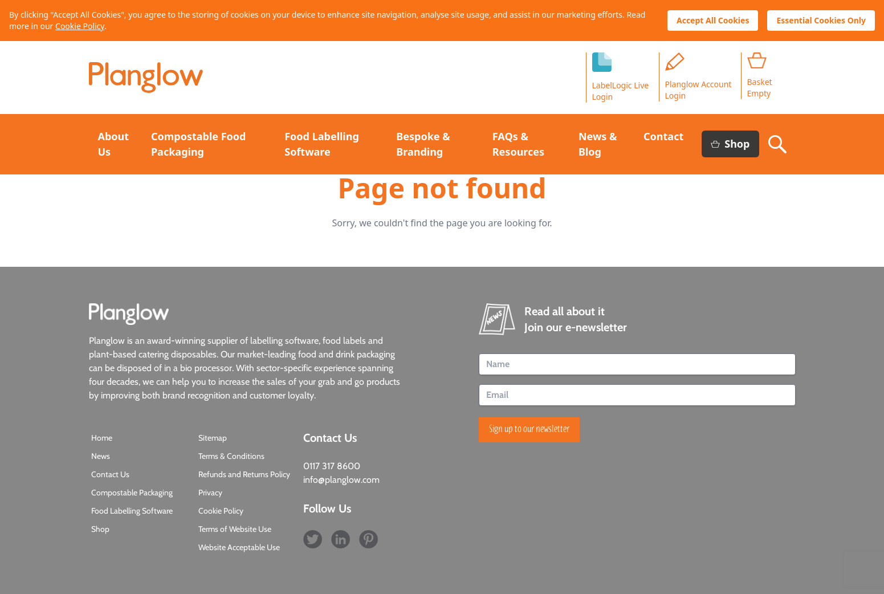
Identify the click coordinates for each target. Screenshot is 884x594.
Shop (730, 143)
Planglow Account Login (698, 76)
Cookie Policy (79, 26)
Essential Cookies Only (821, 20)
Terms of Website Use (234, 529)
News (100, 456)
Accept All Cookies (713, 20)
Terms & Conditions (231, 456)
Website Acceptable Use (239, 547)
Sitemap (212, 438)
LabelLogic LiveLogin (620, 77)
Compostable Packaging (132, 492)
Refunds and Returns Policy (244, 474)
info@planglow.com (341, 479)
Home (101, 438)
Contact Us (110, 474)
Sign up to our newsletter (529, 429)
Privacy (210, 492)
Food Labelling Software (132, 511)
